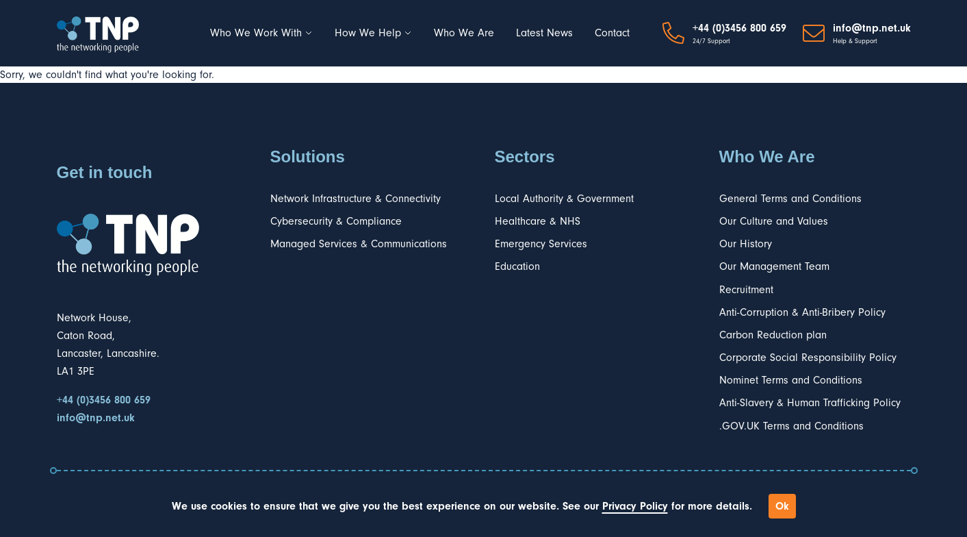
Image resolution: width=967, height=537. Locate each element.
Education (517, 266)
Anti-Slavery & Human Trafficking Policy (810, 403)
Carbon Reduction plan (773, 335)
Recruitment (746, 290)
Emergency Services (541, 244)
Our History (745, 244)
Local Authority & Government (564, 198)
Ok (782, 506)
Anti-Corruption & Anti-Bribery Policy (802, 312)
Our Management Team (774, 266)
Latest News (544, 33)
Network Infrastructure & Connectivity (355, 198)
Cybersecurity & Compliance (336, 221)
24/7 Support (711, 41)
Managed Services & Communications (358, 244)
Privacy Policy (635, 506)
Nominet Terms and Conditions (790, 380)
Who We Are (464, 33)
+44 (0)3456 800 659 (739, 28)
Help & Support (855, 41)
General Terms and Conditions (790, 198)
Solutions (307, 156)
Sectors (525, 156)
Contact (612, 33)
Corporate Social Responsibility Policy (808, 357)
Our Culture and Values (773, 221)
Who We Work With (261, 33)
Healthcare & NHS (537, 221)
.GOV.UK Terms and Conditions (791, 426)
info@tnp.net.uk (872, 28)
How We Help (373, 33)
